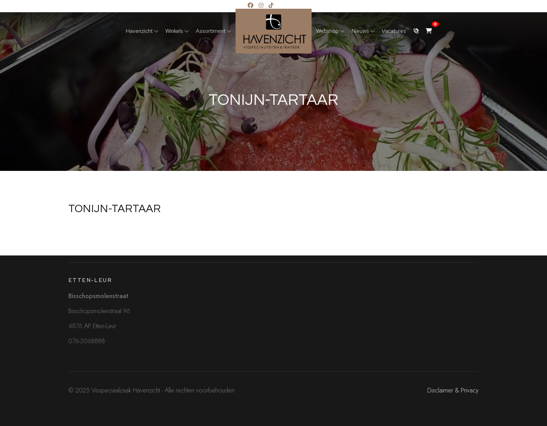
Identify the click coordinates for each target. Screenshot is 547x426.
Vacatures (394, 31)
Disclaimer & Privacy (453, 390)
